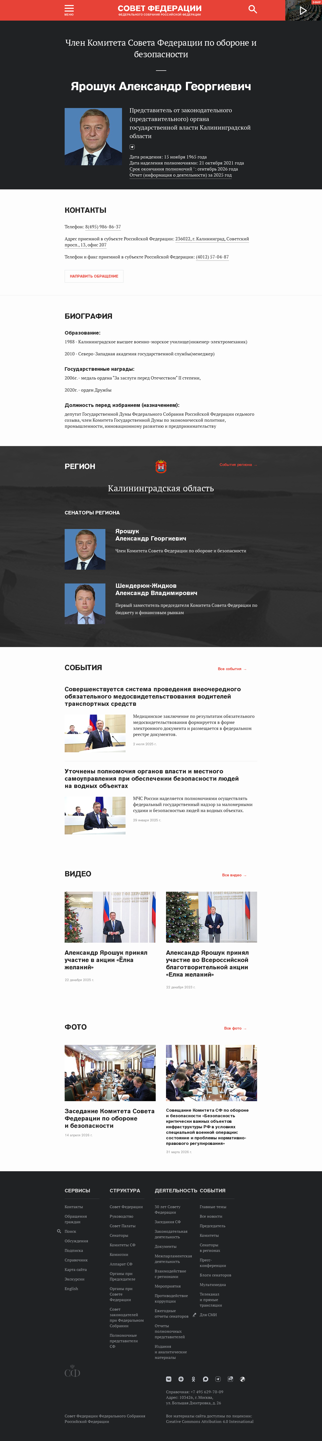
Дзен (181, 1379)
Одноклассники (193, 1379)
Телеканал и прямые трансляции (211, 1300)
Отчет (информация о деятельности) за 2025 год (181, 175)
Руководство (121, 1216)
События (83, 667)
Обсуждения (76, 1240)
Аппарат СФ (121, 1263)
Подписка (74, 1250)
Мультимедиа (213, 1284)
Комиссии (119, 1254)
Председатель (212, 1225)
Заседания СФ (168, 1221)
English (71, 1288)
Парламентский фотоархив (242, 1379)
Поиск (70, 1231)
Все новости (211, 1216)
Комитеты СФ (123, 1244)
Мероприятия (168, 1286)
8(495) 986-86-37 (103, 227)
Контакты (74, 1206)
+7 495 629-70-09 (207, 1391)
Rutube (230, 1379)
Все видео (232, 875)
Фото (76, 1027)
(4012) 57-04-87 (212, 257)
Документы (166, 1246)
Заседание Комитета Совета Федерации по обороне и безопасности (110, 1118)
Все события (230, 668)
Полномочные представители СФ (124, 1341)
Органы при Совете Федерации (121, 1294)
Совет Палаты (123, 1225)
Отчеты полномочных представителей (170, 1331)
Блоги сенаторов (215, 1274)
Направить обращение (94, 276)
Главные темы (213, 1206)
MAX (205, 1379)
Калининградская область (161, 488)
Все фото (233, 1028)
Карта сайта (76, 1269)
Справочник (76, 1259)
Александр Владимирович (156, 589)
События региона (236, 464)
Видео (78, 873)
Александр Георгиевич (150, 534)
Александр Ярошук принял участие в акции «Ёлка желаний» (106, 960)
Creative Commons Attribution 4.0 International (210, 1421)
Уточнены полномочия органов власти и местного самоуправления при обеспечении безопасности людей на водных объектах (152, 778)
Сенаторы (119, 1235)
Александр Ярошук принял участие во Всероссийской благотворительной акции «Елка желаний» (207, 963)
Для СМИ (208, 1314)
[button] (69, 10)
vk (168, 1379)
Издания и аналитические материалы (171, 1352)
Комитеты (209, 1235)
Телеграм (134, 149)
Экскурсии (75, 1279)
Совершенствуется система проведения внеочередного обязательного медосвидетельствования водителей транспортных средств (153, 696)
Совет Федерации (126, 1206)
